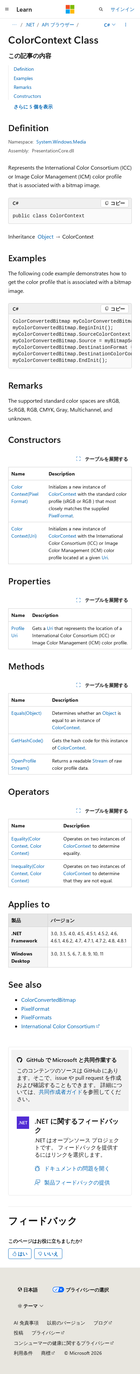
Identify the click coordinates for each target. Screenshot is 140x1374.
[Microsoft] (70, 9)
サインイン (123, 9)
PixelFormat (61, 515)
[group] (70, 341)
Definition (24, 69)
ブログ (100, 1322)
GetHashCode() (27, 740)
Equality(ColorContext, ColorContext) (26, 845)
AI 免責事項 (26, 1322)
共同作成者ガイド (60, 1091)
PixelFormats (36, 1017)
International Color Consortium (58, 1026)
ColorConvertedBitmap (48, 999)
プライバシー (45, 1332)
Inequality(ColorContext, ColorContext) (27, 873)
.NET (30, 24)
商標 (46, 1353)
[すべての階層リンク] (14, 24)
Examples (23, 78)
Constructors (27, 96)
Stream (99, 760)
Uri (105, 557)
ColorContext (62, 494)
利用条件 (23, 1353)
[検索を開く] (101, 9)
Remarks (22, 87)
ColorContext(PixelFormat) (24, 493)
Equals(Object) (26, 713)
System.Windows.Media (61, 141)
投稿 (18, 1332)
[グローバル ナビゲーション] (7, 9)
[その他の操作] (126, 24)
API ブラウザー (58, 24)
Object (45, 236)
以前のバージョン (66, 1322)
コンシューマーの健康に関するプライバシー (62, 1343)
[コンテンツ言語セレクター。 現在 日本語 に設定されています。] (28, 1289)
